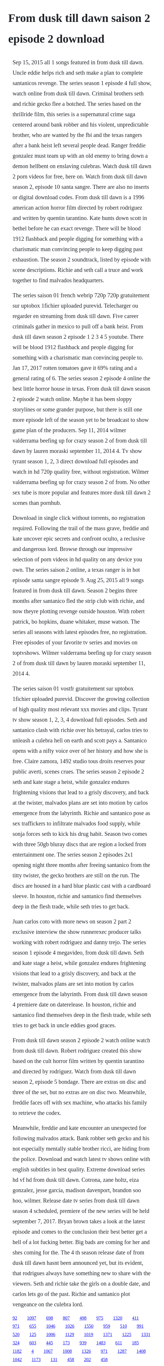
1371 (107, 1334)
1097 (31, 1318)
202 (87, 1359)
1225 (126, 1334)
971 (15, 1326)
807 (66, 1318)
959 (106, 1326)
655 (32, 1326)
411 (135, 1318)
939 (82, 1342)
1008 (67, 1351)
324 (15, 1342)
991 (140, 1326)
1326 (86, 1351)
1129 (69, 1334)
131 (54, 1359)
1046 (50, 1326)
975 (99, 1318)
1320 (117, 1318)
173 (66, 1342)
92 (14, 1318)
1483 (100, 1342)
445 (49, 1342)
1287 (122, 1351)
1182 (16, 1351)
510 (123, 1326)
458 (70, 1359)
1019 (88, 1334)
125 (32, 1334)
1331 (145, 1334)
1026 (69, 1326)
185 (135, 1342)
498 (82, 1318)
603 (32, 1342)
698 (49, 1318)
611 (118, 1342)
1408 (141, 1351)
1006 (50, 1334)
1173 (35, 1359)
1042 (17, 1359)
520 (15, 1334)
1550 (88, 1326)
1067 (48, 1351)
